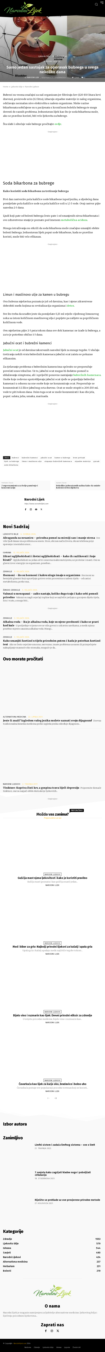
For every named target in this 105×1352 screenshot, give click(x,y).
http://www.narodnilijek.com (36, 504)
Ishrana (7, 553)
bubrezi (15, 458)
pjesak (97, 461)
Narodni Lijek (33, 77)
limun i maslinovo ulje (32, 461)
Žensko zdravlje (11, 590)
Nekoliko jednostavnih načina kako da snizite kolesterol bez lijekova (78, 487)
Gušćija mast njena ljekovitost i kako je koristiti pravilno (52, 878)
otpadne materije (83, 461)
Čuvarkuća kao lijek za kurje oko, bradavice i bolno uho (52, 1084)
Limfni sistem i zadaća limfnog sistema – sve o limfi (65, 1144)
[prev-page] (48, 1098)
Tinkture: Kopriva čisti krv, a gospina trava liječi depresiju (41, 787)
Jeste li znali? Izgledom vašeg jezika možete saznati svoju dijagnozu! (47, 720)
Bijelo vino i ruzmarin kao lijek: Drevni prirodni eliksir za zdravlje (52, 1015)
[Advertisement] (52, 154)
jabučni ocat (46, 458)
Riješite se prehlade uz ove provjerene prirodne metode (67, 1199)
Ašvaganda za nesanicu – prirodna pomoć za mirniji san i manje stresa (49, 537)
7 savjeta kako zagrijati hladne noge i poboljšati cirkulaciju (63, 1174)
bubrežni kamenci (30, 458)
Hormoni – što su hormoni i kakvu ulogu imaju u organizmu (41, 575)
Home (5, 86)
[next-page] (55, 1098)
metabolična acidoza (74, 219)
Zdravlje (7, 571)
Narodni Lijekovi (59, 56)
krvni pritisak (79, 458)
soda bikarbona (11, 465)
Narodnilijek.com (20, 1343)
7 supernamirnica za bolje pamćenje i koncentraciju (20, 487)
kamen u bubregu (62, 458)
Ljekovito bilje (44, 56)
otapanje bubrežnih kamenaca (58, 461)
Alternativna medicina (14, 717)
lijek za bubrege (11, 461)
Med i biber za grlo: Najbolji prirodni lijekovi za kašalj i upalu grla (52, 946)
